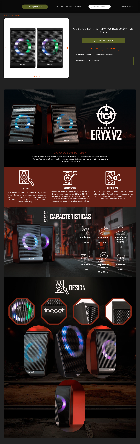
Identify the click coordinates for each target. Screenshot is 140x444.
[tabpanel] (104, 61)
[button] (34, 76)
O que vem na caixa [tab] (83, 54)
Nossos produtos (35, 6)
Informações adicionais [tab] (104, 54)
